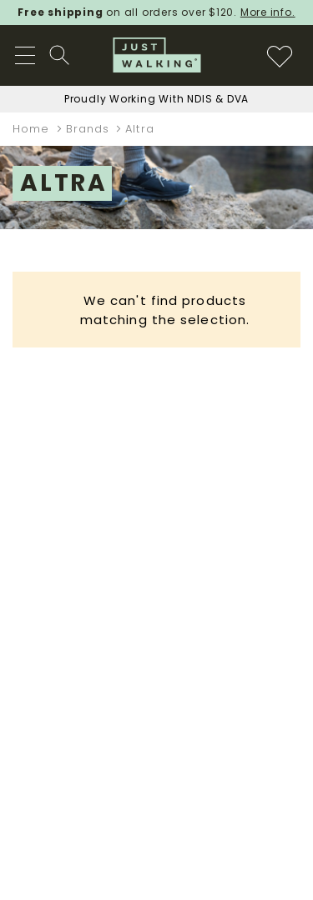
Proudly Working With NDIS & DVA (156, 99)
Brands (90, 129)
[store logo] (156, 55)
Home (33, 129)
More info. (267, 12)
